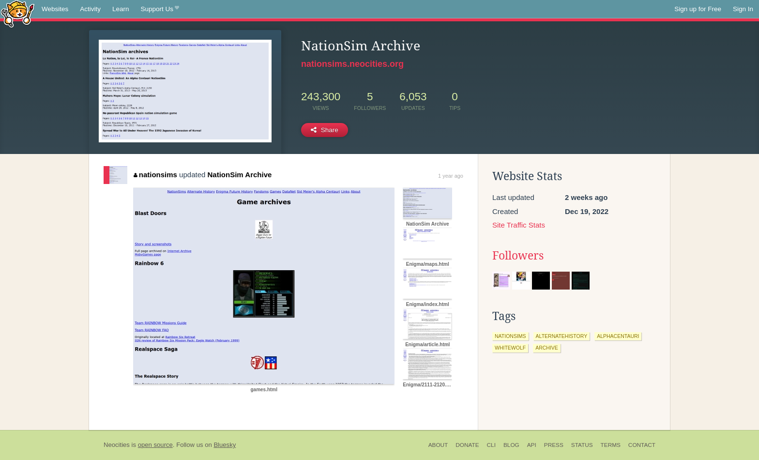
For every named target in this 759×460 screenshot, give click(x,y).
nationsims (155, 174)
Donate (467, 445)
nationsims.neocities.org (352, 64)
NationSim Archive (240, 174)
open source (155, 444)
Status (582, 445)
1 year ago (450, 176)
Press (553, 445)
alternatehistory (562, 336)
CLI (491, 445)
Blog (511, 445)
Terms (611, 445)
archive (546, 348)
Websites (55, 9)
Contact (641, 445)
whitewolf (510, 348)
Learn (120, 9)
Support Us (160, 9)
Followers (518, 255)
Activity (90, 9)
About (438, 445)
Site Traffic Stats (518, 225)
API (531, 445)
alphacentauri (618, 336)
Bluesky (224, 444)
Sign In (743, 9)
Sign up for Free (697, 9)
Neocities (117, 444)
